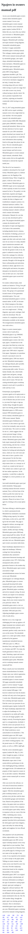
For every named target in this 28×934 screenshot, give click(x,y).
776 (18, 915)
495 (17, 919)
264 (8, 930)
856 (3, 928)
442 (3, 932)
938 (13, 915)
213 (12, 930)
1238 (4, 915)
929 (22, 915)
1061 (8, 932)
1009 (21, 923)
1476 (4, 919)
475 (16, 917)
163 (8, 921)
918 (21, 919)
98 (11, 928)
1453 (16, 928)
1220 (17, 930)
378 (16, 926)
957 (8, 923)
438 (17, 923)
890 (16, 921)
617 (8, 917)
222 (8, 919)
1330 (4, 923)
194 (12, 926)
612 (13, 923)
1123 (21, 917)
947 (8, 926)
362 (3, 930)
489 (13, 932)
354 (12, 921)
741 (3, 926)
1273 (21, 928)
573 (21, 921)
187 (21, 926)
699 (12, 917)
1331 (8, 915)
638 (21, 930)
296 (3, 917)
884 (13, 919)
